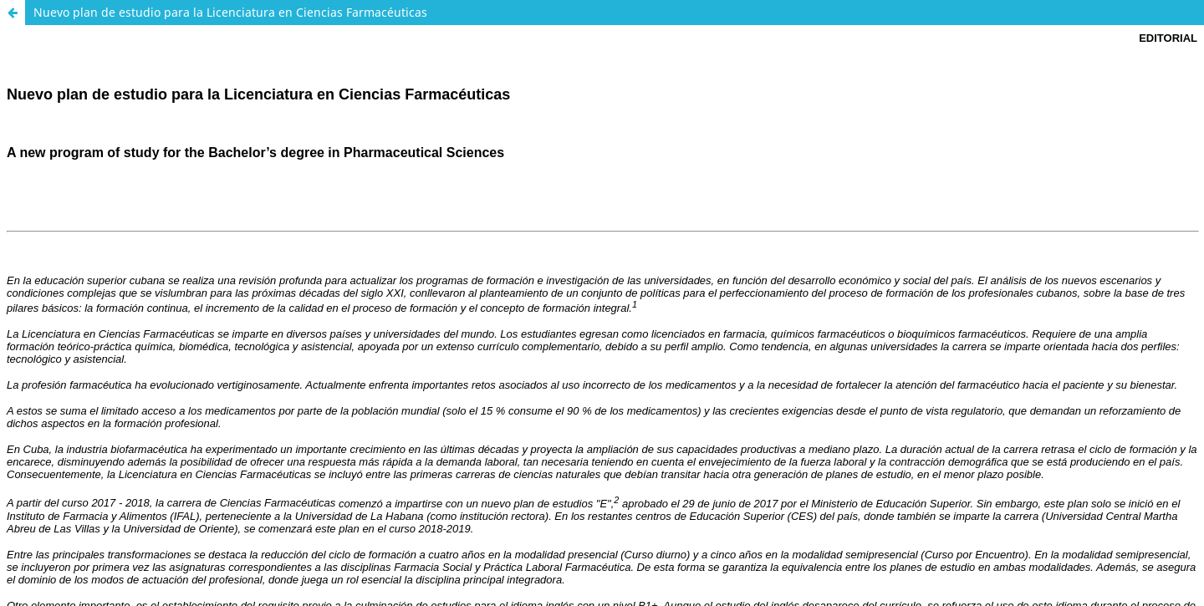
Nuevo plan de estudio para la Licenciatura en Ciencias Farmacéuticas (230, 12)
